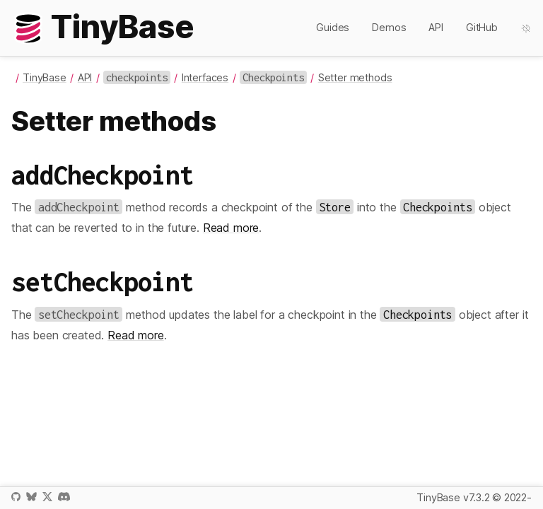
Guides (332, 27)
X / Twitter (47, 496)
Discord (64, 496)
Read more (231, 228)
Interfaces (205, 77)
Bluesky (31, 496)
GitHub (482, 27)
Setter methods (355, 77)
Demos (389, 27)
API (435, 27)
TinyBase (44, 77)
